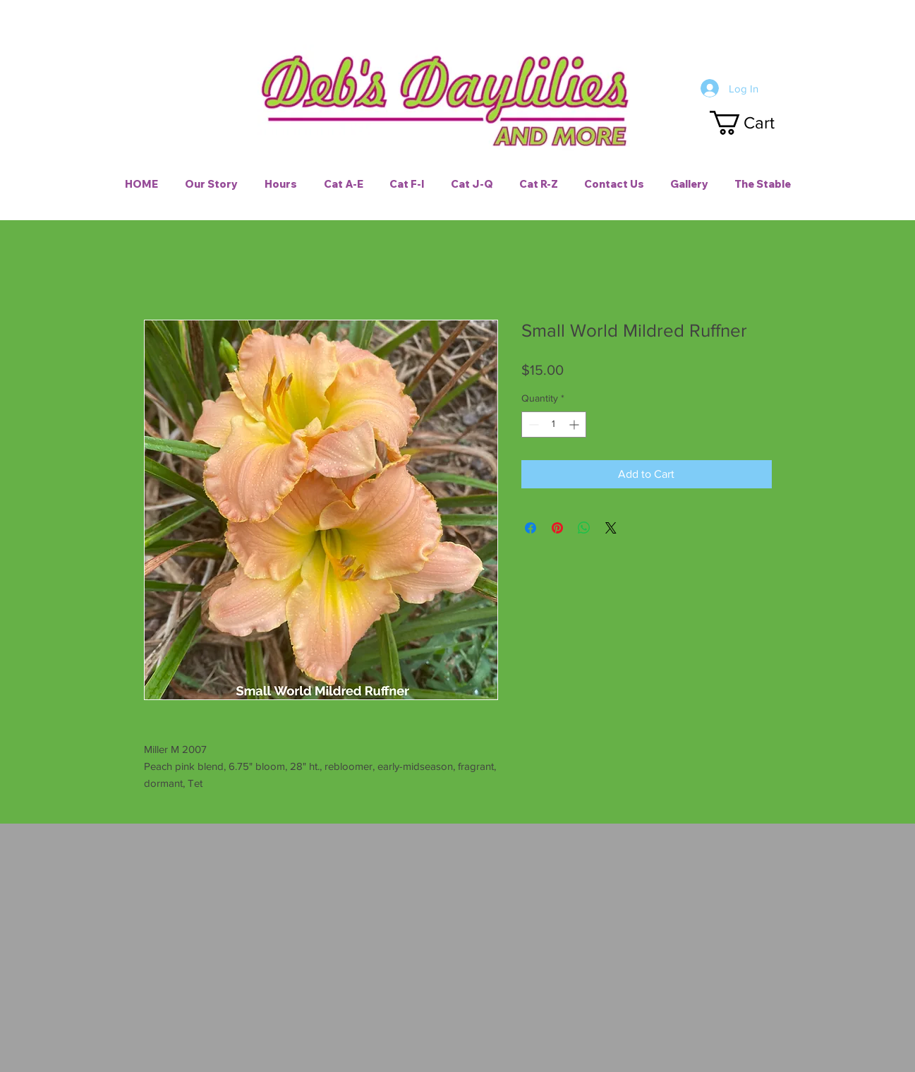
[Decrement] (532, 424)
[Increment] (575, 424)
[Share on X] (610, 527)
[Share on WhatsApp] (584, 527)
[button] (755, 123)
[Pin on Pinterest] (557, 527)
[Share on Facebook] (530, 527)
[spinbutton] (553, 424)
